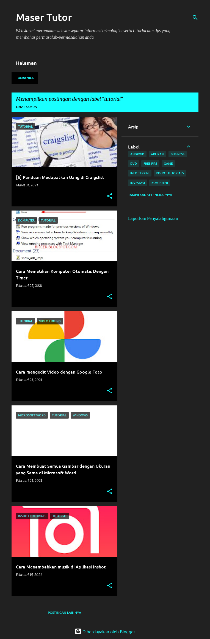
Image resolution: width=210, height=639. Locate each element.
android (137, 154)
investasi (137, 182)
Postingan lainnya (64, 612)
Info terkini (139, 173)
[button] (109, 196)
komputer (159, 182)
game (168, 163)
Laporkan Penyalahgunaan (153, 218)
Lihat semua (26, 106)
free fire (150, 163)
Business (177, 154)
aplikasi (157, 154)
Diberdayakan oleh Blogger (105, 631)
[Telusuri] (195, 17)
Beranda (26, 77)
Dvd (133, 163)
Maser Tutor (44, 17)
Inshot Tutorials (170, 173)
